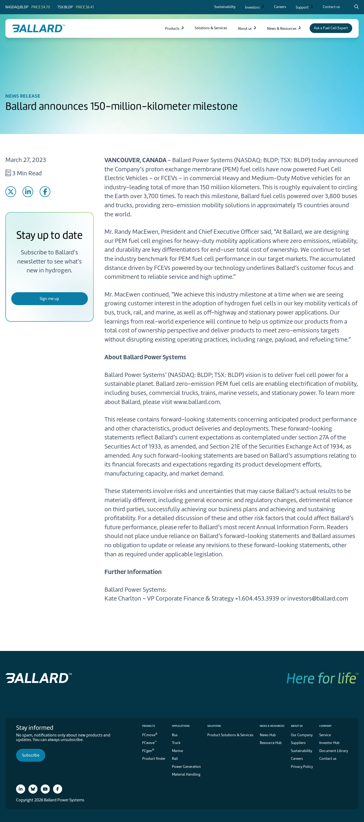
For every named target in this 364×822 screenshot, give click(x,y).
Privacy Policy (302, 766)
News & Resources (272, 725)
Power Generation (186, 766)
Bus (175, 735)
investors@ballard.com (317, 598)
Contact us (327, 758)
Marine (177, 751)
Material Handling (186, 774)
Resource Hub (271, 742)
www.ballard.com (197, 402)
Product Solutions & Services (230, 735)
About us (297, 725)
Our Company (302, 735)
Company (325, 725)
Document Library (333, 751)
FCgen (148, 750)
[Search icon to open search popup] (356, 6)
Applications (181, 725)
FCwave (149, 742)
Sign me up (49, 298)
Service (325, 735)
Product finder (154, 758)
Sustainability (301, 751)
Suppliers (298, 742)
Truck (176, 742)
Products (148, 725)
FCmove (149, 734)
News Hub (268, 735)
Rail (175, 758)
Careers (297, 758)
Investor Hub (329, 742)
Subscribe (30, 755)
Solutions (214, 725)
